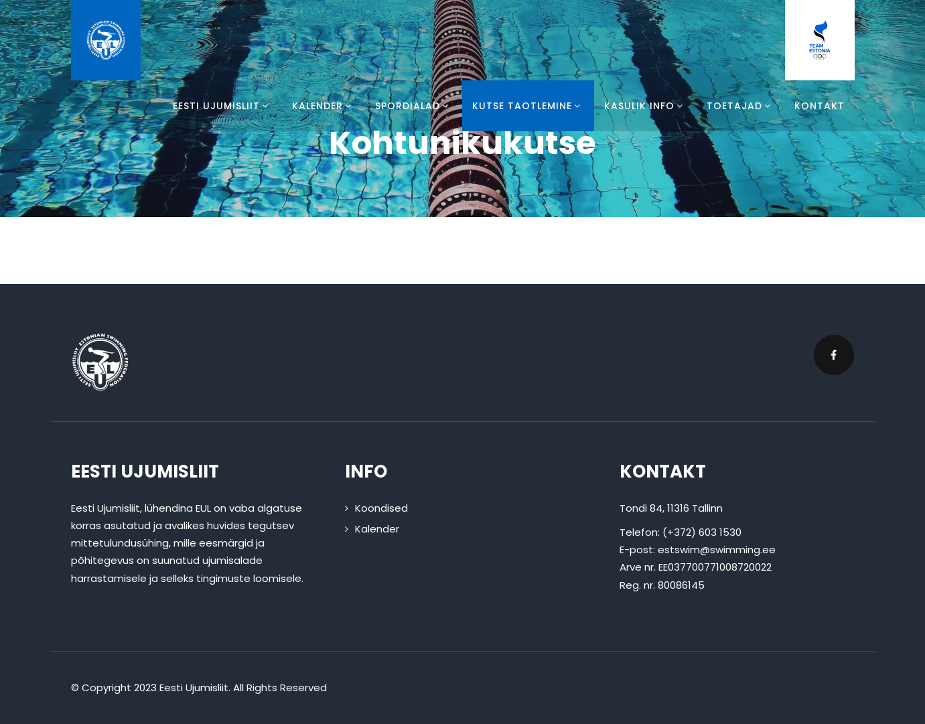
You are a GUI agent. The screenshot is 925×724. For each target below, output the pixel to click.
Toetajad (740, 106)
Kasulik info (645, 106)
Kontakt (819, 106)
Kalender (323, 106)
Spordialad (413, 106)
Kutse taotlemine (528, 106)
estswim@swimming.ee (717, 549)
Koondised (381, 508)
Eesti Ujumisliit (222, 106)
